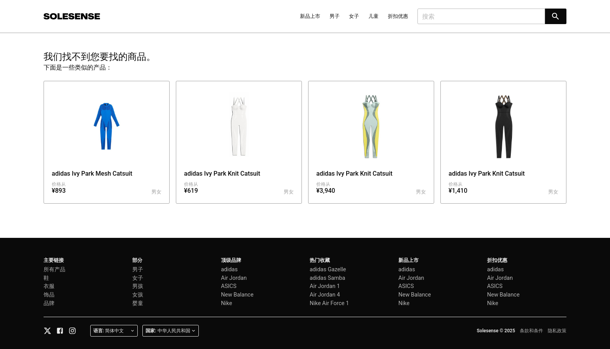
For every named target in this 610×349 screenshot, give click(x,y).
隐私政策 (557, 330)
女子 (354, 16)
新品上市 (310, 16)
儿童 (373, 16)
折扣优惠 (398, 16)
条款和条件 (531, 330)
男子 (335, 16)
